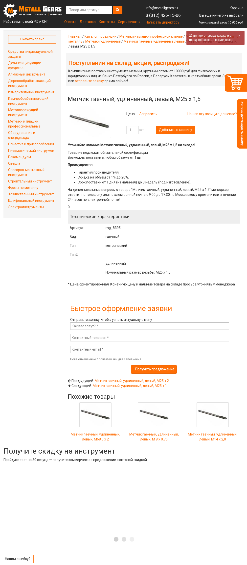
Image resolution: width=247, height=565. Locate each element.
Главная (75, 36)
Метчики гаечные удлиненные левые (154, 41)
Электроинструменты (26, 207)
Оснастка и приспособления (31, 144)
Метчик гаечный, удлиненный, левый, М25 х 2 (132, 381)
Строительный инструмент (30, 181)
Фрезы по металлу (23, 188)
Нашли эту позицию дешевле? (212, 114)
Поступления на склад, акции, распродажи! (128, 63)
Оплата (70, 22)
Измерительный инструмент (31, 92)
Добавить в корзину (175, 130)
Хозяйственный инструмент (31, 194)
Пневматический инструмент (32, 151)
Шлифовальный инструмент (31, 201)
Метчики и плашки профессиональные (151, 36)
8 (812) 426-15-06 (163, 15)
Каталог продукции (100, 36)
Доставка (88, 22)
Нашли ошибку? (17, 559)
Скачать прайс (32, 39)
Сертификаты (129, 22)
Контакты (107, 22)
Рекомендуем (19, 157)
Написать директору (162, 22)
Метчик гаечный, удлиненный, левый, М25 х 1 (130, 386)
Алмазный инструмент (26, 74)
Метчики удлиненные (103, 41)
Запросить (148, 114)
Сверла (14, 163)
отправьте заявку (89, 81)
